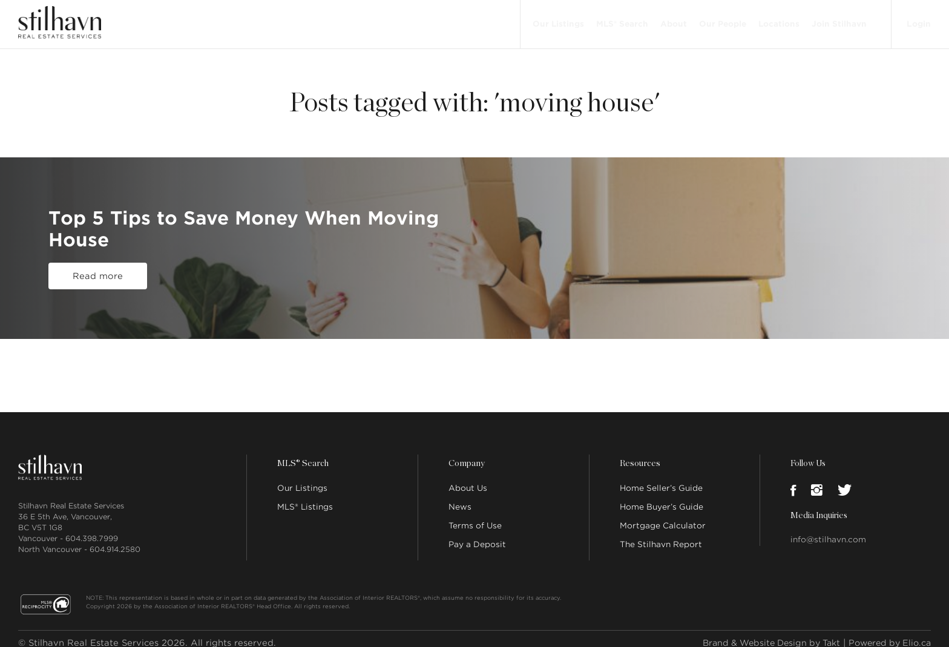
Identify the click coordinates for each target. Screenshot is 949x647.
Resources (639, 455)
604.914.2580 (115, 540)
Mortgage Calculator (663, 517)
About (672, 19)
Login (918, 19)
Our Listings (557, 19)
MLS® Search (621, 19)
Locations (777, 19)
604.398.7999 (91, 529)
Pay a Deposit (477, 535)
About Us (467, 479)
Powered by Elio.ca (887, 634)
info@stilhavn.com (828, 531)
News (459, 498)
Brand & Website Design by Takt (762, 634)
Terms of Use (475, 517)
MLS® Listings (305, 498)
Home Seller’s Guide (661, 479)
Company (466, 455)
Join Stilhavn (837, 19)
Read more (98, 272)
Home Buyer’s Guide (661, 498)
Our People (721, 19)
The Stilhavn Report (661, 535)
